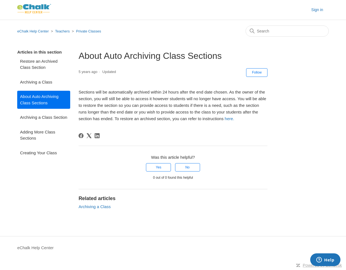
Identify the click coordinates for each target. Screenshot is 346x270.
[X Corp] (89, 135)
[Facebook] (81, 135)
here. (229, 118)
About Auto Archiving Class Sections (39, 99)
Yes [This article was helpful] (158, 167)
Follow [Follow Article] (257, 72)
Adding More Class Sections (37, 135)
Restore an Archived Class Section (38, 64)
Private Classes (88, 31)
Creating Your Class (38, 152)
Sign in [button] (317, 9)
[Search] (287, 31)
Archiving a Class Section (43, 117)
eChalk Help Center (33, 31)
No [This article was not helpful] (187, 167)
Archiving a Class (36, 82)
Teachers (62, 31)
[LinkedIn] (97, 135)
